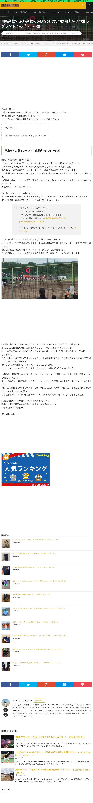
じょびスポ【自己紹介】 (20, 12)
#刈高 (54, 218)
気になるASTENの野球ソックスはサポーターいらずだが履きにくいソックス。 (34, 553)
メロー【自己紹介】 (40, 12)
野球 (18, 33)
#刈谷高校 (47, 218)
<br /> (9, 432)
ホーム (3, 12)
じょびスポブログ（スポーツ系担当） (67, 12)
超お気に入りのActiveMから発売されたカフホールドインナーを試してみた (34, 567)
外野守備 (50, 33)
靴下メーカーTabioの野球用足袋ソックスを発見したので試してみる (31, 594)
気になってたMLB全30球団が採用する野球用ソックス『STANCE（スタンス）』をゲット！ (38, 663)
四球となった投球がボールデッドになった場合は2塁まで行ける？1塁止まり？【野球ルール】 (39, 608)
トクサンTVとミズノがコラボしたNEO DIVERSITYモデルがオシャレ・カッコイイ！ (36, 540)
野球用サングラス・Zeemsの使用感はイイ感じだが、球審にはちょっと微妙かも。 (36, 622)
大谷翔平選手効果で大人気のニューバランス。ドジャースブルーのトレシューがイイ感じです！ (39, 635)
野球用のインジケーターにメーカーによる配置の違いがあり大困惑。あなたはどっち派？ (38, 649)
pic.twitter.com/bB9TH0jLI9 (31, 221)
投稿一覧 (38, 700)
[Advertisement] (46, 85)
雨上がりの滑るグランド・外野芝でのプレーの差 (25, 135)
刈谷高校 (28, 33)
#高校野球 (61, 218)
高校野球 (75, 33)
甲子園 (63, 33)
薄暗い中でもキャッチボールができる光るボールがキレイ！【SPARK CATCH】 (50, 737)
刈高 (34, 33)
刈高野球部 (41, 33)
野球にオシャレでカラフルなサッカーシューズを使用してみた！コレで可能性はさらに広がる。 (39, 581)
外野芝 (57, 33)
